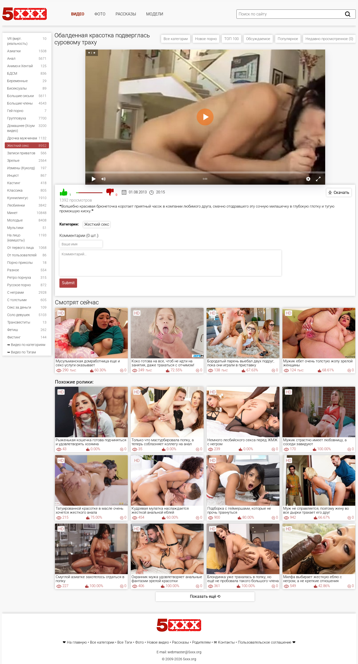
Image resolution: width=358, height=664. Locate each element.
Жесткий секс (96, 224)
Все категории (176, 39)
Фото (99, 14)
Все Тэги (124, 642)
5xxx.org (189, 659)
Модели (154, 14)
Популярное (288, 39)
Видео (77, 14)
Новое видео (158, 642)
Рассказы (126, 14)
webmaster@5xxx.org (184, 652)
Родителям (201, 642)
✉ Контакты (224, 642)
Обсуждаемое (258, 39)
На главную (77, 642)
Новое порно (206, 39)
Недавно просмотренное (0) (329, 39)
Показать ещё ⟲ (205, 596)
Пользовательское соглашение (264, 642)
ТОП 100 (231, 39)
